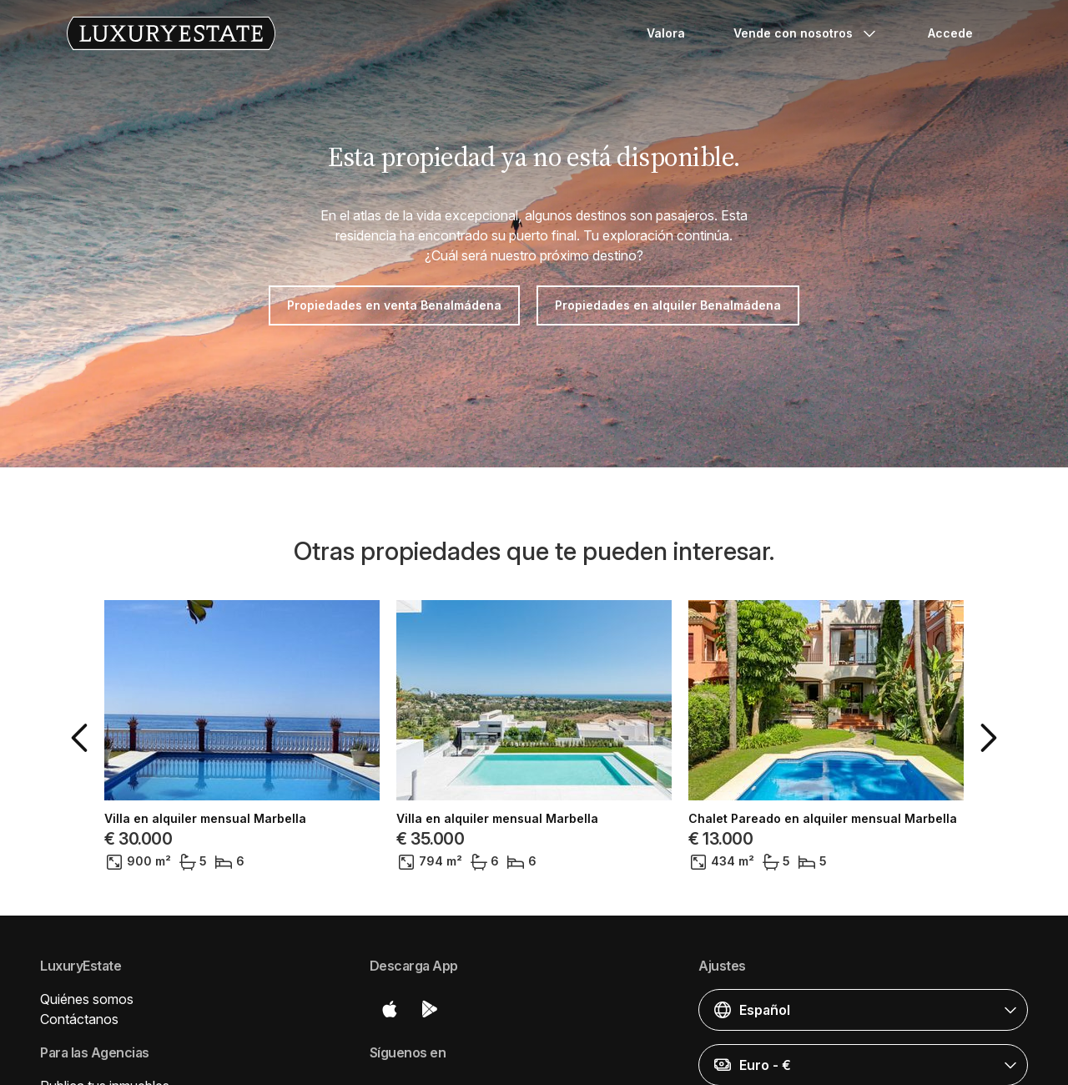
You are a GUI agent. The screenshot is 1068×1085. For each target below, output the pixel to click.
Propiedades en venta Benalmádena (394, 305)
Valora (666, 33)
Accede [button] (950, 33)
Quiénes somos (87, 999)
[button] (82, 738)
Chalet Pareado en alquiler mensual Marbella (822, 818)
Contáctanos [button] (79, 1019)
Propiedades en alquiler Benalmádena (668, 305)
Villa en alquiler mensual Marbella (205, 818)
